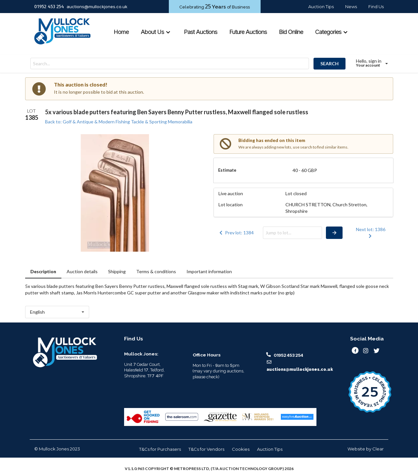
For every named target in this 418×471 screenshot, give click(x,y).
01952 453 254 (49, 6)
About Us (155, 31)
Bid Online (291, 31)
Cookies (240, 449)
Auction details (82, 271)
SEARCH (329, 63)
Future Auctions (248, 31)
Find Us (376, 6)
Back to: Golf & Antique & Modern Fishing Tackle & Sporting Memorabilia (118, 121)
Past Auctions (200, 31)
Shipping (117, 271)
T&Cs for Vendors (206, 449)
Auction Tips (321, 6)
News (351, 6)
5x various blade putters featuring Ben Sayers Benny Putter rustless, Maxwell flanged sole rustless (176, 112)
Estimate (227, 170)
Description (43, 271)
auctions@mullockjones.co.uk (97, 6)
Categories (331, 31)
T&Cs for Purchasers (160, 449)
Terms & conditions (156, 271)
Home (121, 31)
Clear (378, 448)
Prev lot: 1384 (236, 232)
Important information (209, 271)
